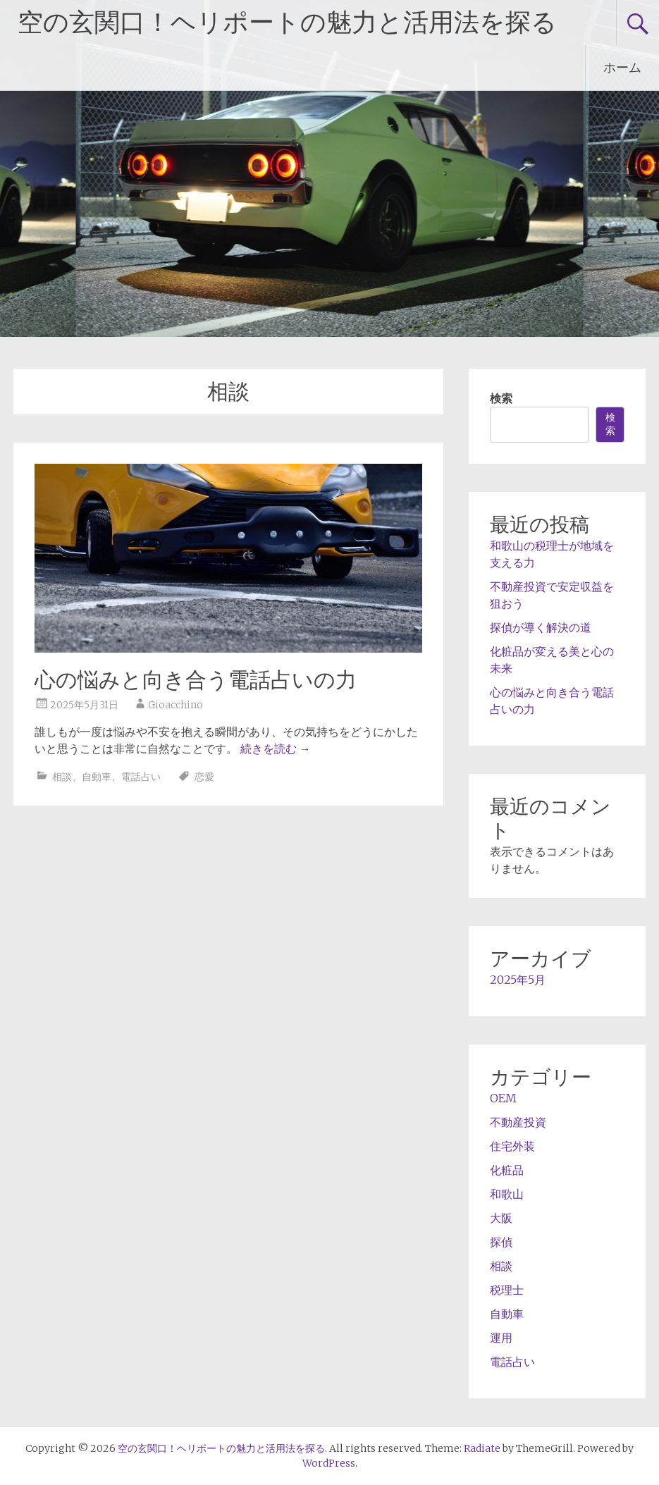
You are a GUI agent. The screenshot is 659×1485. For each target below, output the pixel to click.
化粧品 (507, 1170)
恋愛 (204, 776)
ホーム (622, 67)
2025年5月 (518, 980)
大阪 (501, 1218)
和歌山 (507, 1194)
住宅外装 (512, 1146)
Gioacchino (175, 704)
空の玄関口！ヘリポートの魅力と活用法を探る (287, 22)
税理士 (507, 1290)
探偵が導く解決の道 (540, 627)
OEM (503, 1098)
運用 (501, 1338)
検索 (501, 398)
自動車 (96, 776)
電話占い (141, 776)
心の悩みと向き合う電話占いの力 (196, 679)
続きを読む (275, 748)
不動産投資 (518, 1122)
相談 (62, 776)
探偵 (501, 1242)
